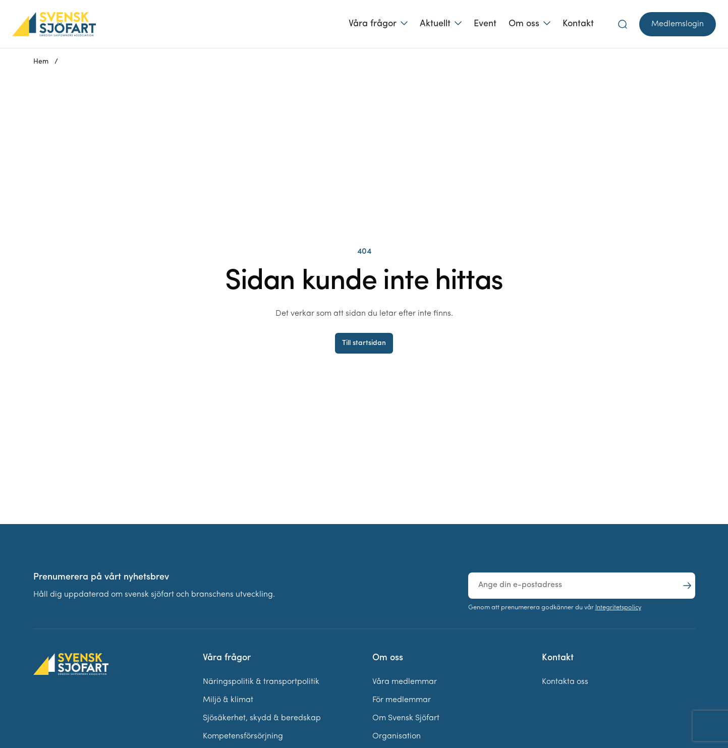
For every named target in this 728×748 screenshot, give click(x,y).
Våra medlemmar (404, 682)
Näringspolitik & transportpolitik (261, 682)
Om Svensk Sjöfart (405, 718)
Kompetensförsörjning (243, 736)
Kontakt (578, 24)
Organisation (396, 736)
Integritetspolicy (618, 607)
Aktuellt (435, 24)
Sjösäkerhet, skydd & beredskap (262, 718)
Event (485, 24)
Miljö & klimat (228, 700)
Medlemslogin (677, 24)
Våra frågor (373, 24)
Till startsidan (364, 343)
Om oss (524, 24)
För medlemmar (401, 700)
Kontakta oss (565, 682)
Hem (40, 62)
